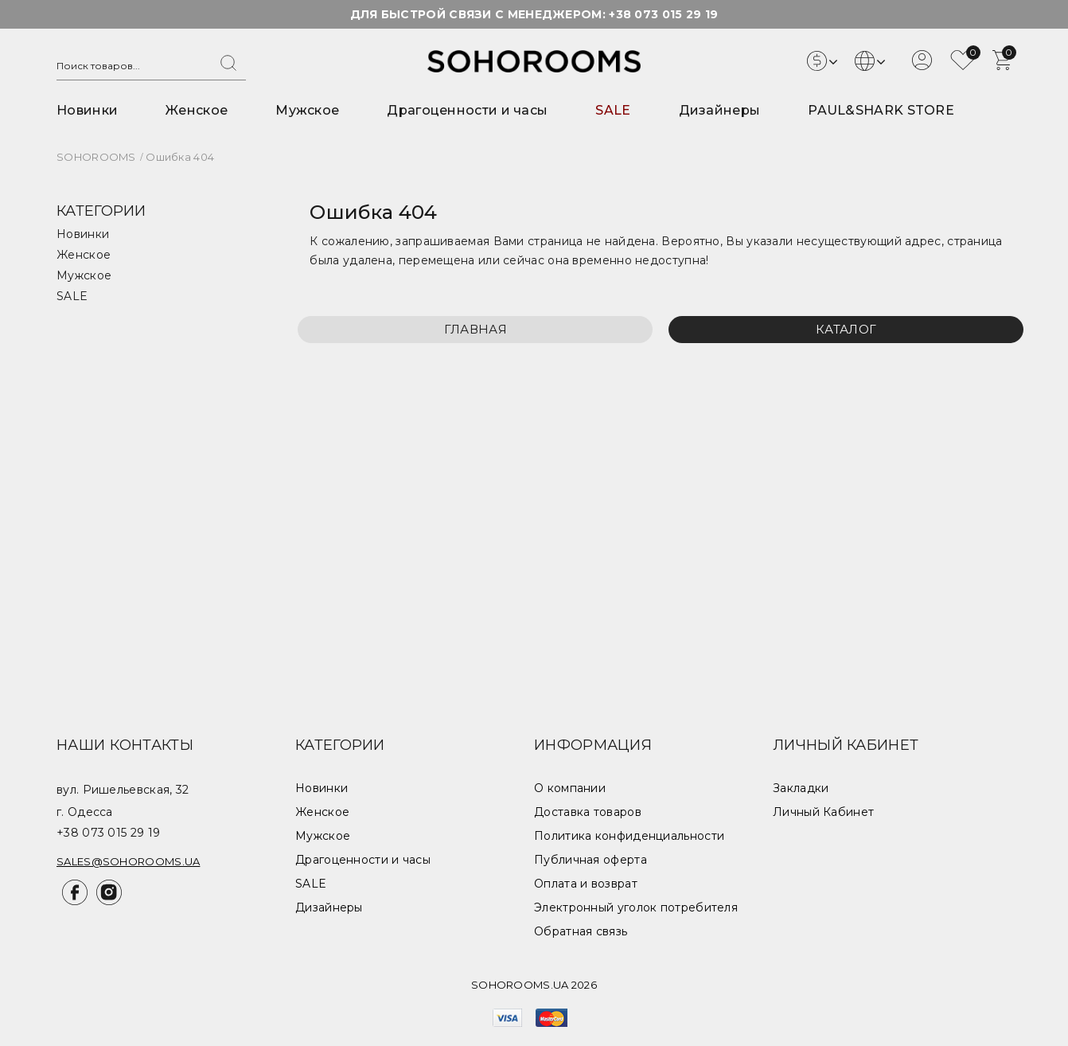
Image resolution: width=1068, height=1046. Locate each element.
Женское (197, 110)
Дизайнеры (720, 110)
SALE (612, 110)
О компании (570, 788)
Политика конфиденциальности (629, 836)
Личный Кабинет (823, 812)
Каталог (846, 329)
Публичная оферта (590, 860)
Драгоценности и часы (467, 110)
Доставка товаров (587, 812)
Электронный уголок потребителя (636, 907)
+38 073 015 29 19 (663, 14)
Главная (475, 329)
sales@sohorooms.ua (128, 861)
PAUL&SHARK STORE (881, 110)
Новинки (87, 110)
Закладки (800, 788)
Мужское (307, 110)
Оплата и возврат (585, 883)
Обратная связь (580, 931)
